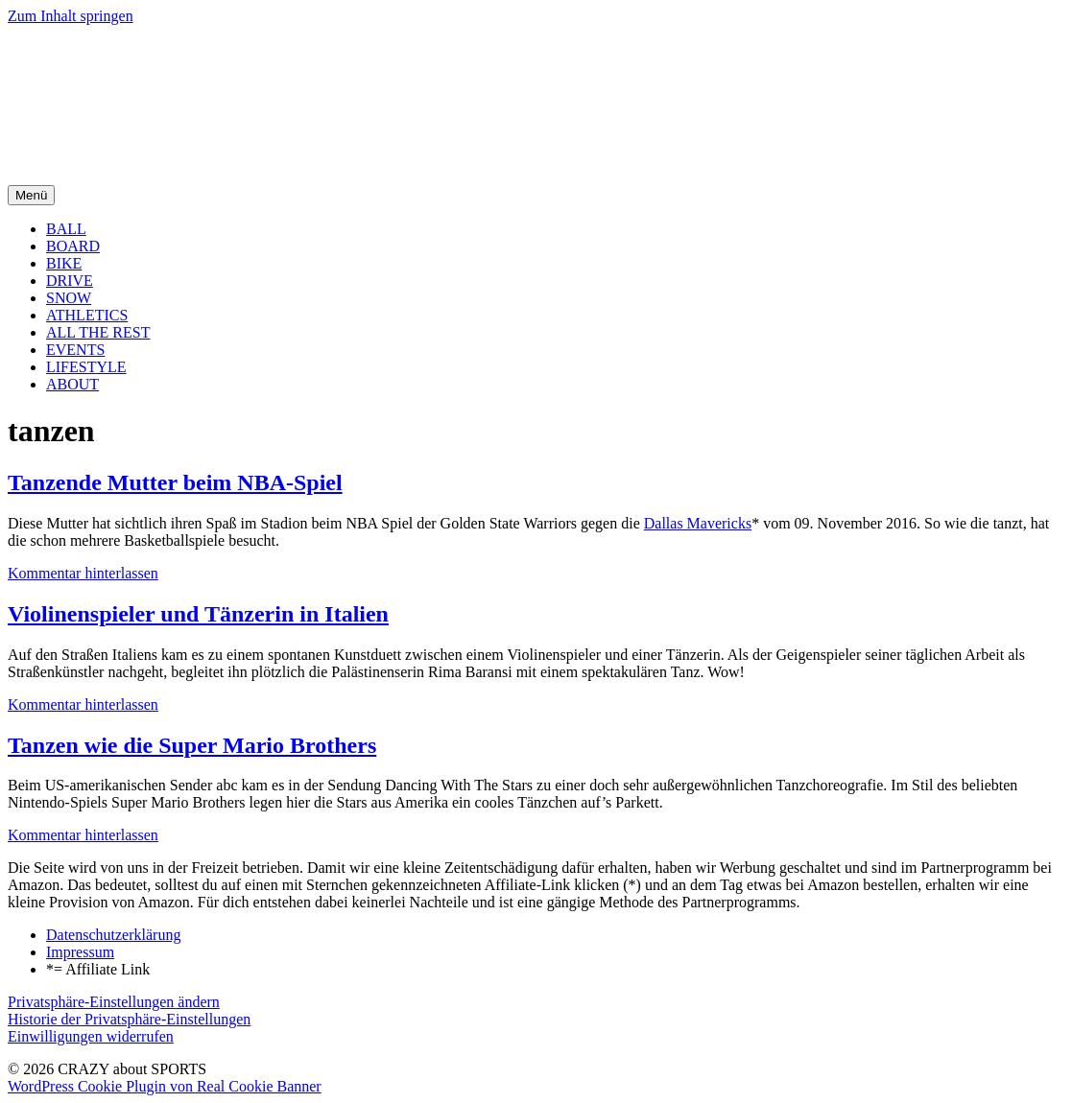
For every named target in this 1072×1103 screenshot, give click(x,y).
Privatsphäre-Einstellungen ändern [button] (114, 1002)
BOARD (73, 246)
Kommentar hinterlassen (83, 573)
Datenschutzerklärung (113, 935)
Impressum (80, 952)
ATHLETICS (87, 315)
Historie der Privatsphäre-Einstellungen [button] (129, 1019)
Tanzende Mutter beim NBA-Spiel (175, 482)
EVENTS (75, 349)
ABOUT (72, 384)
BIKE (64, 263)
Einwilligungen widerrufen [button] (91, 1036)
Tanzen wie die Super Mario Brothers (192, 745)
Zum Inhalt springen (70, 16)
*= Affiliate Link (98, 969)
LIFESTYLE (86, 367)
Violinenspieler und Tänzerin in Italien (198, 613)
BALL (66, 229)
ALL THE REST (98, 332)
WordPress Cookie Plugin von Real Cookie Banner (165, 1086)
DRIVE (69, 280)
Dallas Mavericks (697, 523)
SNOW (68, 298)
